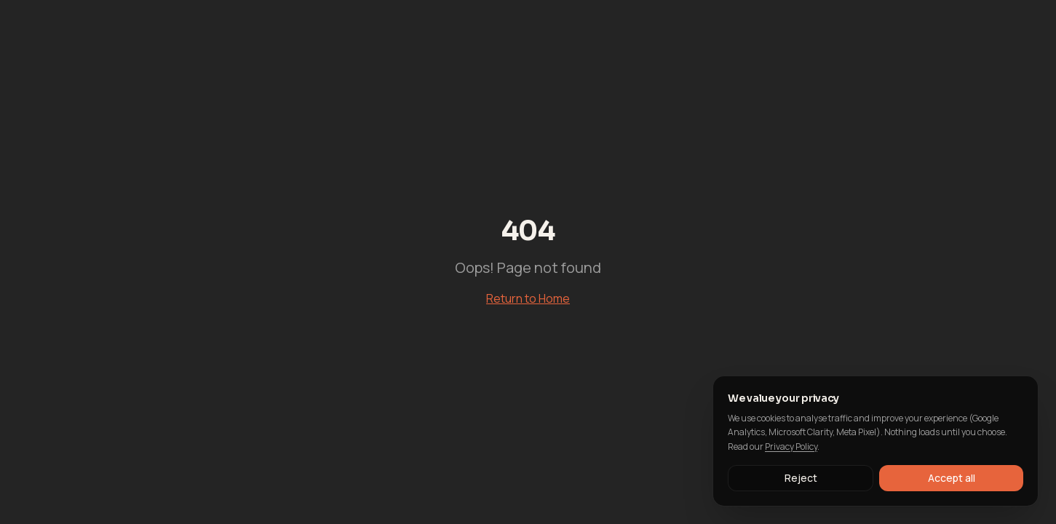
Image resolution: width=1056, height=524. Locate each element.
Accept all (951, 478)
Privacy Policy (791, 446)
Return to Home (528, 298)
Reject (801, 478)
